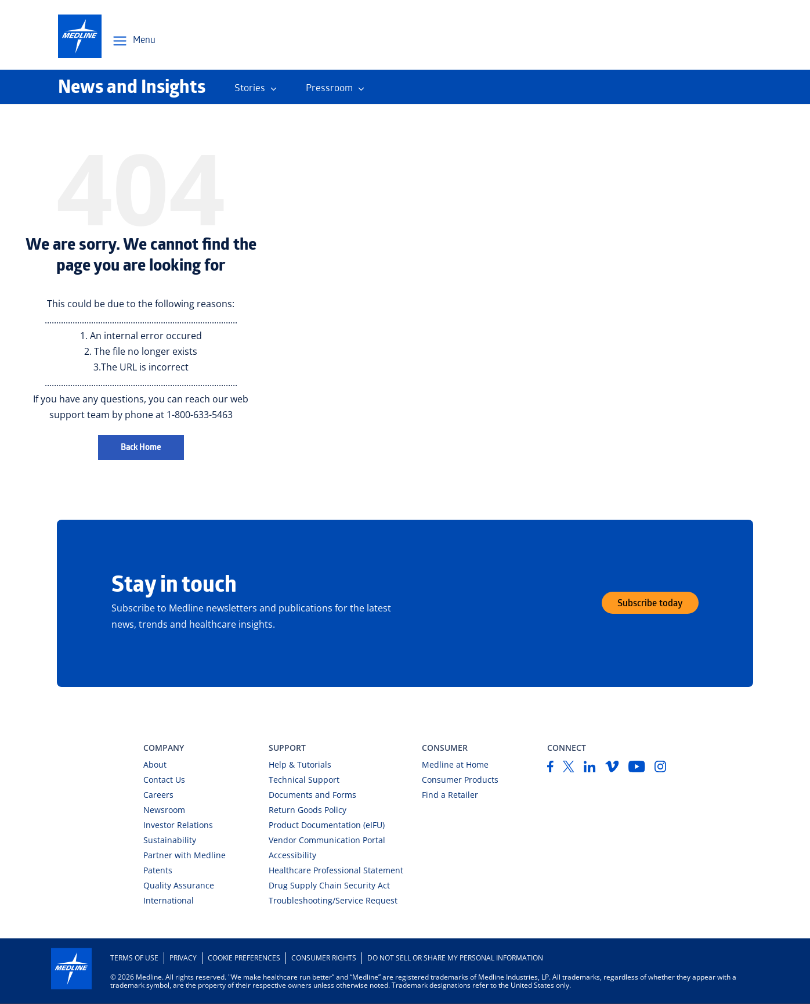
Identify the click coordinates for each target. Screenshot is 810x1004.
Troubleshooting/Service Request (333, 900)
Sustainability (169, 839)
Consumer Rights (323, 958)
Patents (157, 870)
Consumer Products (460, 779)
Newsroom (164, 809)
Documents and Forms (312, 794)
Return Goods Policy (307, 809)
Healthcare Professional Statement (336, 870)
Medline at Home (455, 764)
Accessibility (292, 855)
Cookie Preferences (244, 958)
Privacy (183, 958)
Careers (158, 794)
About (155, 764)
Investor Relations (178, 824)
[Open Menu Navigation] (133, 41)
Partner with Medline (184, 855)
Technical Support (304, 779)
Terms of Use (134, 958)
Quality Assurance (178, 885)
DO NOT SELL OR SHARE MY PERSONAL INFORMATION (455, 958)
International (168, 900)
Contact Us (164, 779)
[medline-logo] (80, 36)
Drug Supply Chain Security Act (329, 885)
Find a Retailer (450, 794)
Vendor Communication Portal (327, 839)
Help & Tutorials (300, 764)
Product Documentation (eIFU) (327, 824)
